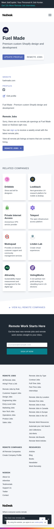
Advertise (6, 481)
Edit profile (9, 96)
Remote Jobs (10, 116)
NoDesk (6, 473)
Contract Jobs (34, 380)
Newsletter (33, 463)
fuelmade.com (9, 80)
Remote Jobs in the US (38, 416)
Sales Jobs (7, 422)
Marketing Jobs (9, 408)
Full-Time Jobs (35, 383)
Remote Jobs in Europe (38, 412)
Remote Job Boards (37, 437)
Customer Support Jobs (12, 393)
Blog (31, 455)
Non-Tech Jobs (8, 411)
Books (31, 459)
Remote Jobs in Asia (37, 405)
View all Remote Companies (27, 307)
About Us (6, 477)
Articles (32, 452)
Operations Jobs (9, 415)
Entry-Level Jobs (9, 404)
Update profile (13, 57)
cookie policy (38, 522)
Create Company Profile (12, 455)
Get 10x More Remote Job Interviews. (19, 5)
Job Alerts (33, 433)
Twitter (5, 492)
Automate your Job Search (39, 426)
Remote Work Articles (37, 441)
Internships (33, 391)
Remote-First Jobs (36, 401)
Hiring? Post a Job (10, 384)
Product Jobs (8, 419)
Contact (6, 495)
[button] (49, 15)
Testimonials (7, 484)
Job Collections (35, 430)
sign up (13, 130)
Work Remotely (35, 466)
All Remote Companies (12, 452)
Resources (35, 447)
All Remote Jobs (9, 380)
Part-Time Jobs (35, 387)
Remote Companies (12, 447)
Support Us (7, 488)
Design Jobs (7, 397)
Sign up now (27, 351)
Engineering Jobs (9, 400)
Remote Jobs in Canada (38, 408)
